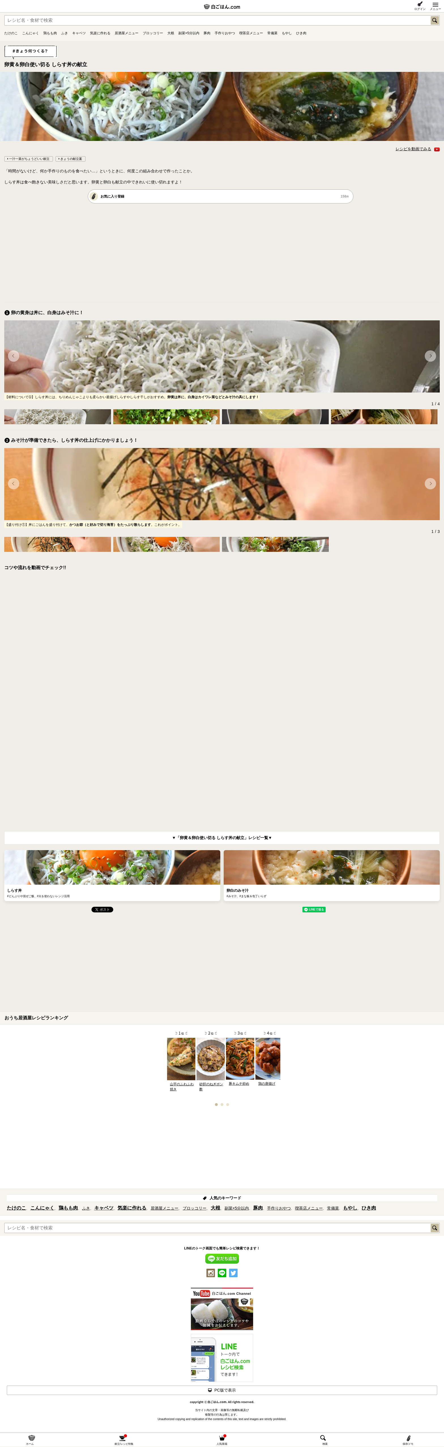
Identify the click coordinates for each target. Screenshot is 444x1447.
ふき (64, 33)
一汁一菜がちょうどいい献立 (29, 158)
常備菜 (272, 33)
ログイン (420, 8)
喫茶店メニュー (251, 33)
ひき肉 (301, 33)
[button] (13, 356)
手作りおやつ (225, 33)
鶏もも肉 (50, 33)
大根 (170, 33)
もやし (287, 33)
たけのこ (11, 33)
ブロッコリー (153, 33)
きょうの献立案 (71, 158)
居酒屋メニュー (126, 33)
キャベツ (79, 33)
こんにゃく (30, 33)
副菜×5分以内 (188, 33)
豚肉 (207, 33)
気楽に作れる (100, 33)
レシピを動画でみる (418, 149)
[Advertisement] (174, 252)
